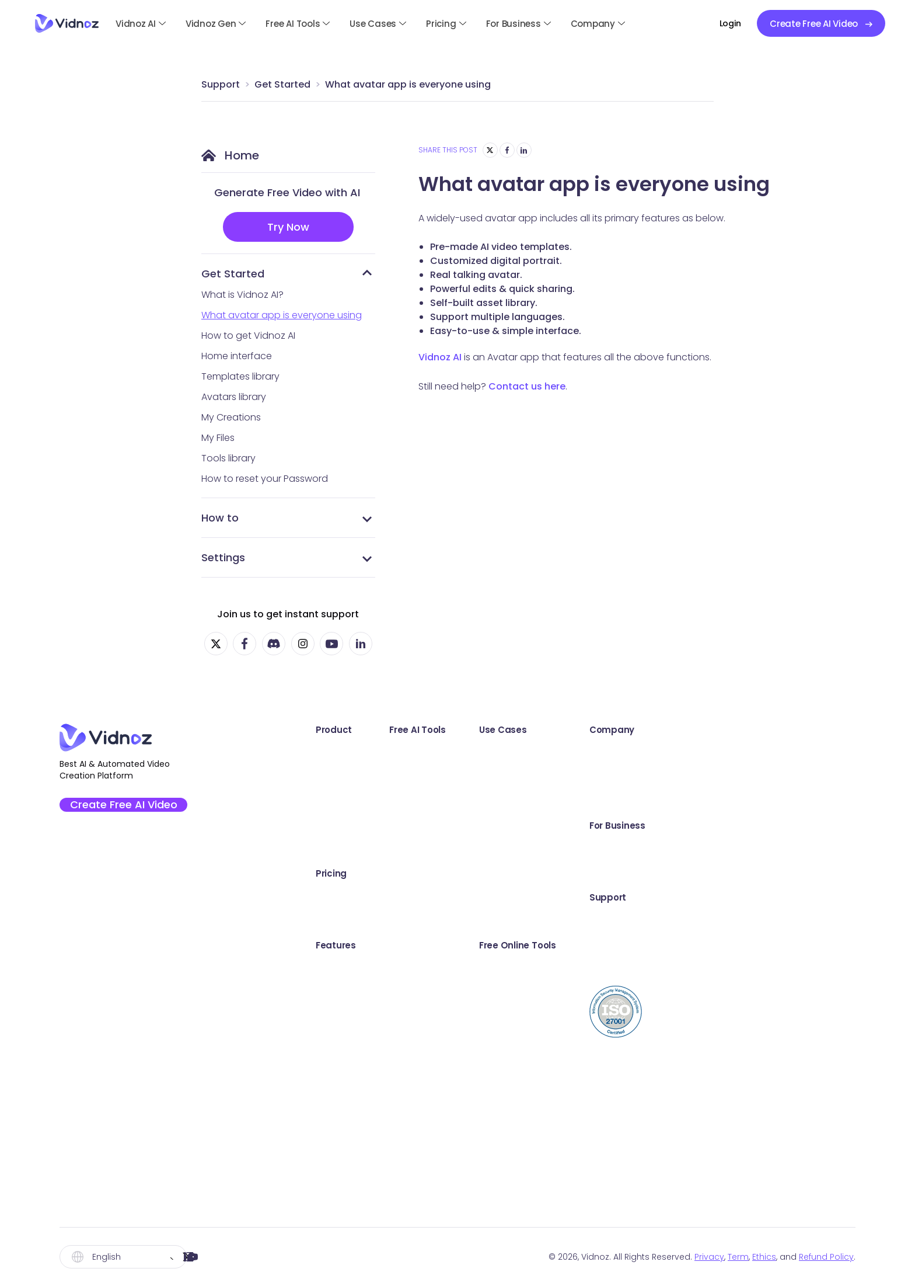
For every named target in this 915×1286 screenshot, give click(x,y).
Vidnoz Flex (333, 801)
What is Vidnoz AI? (242, 294)
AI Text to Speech (501, 1088)
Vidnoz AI (136, 24)
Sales (616, 753)
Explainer (624, 849)
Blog (758, 968)
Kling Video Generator (511, 1136)
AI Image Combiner (505, 968)
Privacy (709, 1257)
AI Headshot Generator (514, 944)
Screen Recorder (641, 968)
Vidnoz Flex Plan (343, 920)
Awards (765, 753)
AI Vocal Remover (501, 1112)
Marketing (626, 777)
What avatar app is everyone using (408, 84)
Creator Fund (778, 777)
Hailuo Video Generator (515, 1184)
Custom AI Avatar (347, 1064)
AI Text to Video (497, 777)
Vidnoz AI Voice (343, 849)
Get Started (282, 84)
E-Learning (628, 896)
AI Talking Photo (497, 753)
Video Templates (347, 1016)
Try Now (288, 227)
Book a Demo (778, 849)
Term (738, 1257)
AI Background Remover (516, 1016)
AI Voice (326, 1040)
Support (220, 84)
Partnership (773, 801)
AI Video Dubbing (501, 873)
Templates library (240, 376)
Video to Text (634, 1208)
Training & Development (659, 873)
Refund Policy (826, 1257)
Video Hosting (636, 1136)
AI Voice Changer (501, 1064)
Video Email (630, 1088)
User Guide (772, 920)
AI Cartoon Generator (511, 992)
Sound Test (629, 992)
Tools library (228, 458)
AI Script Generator (504, 849)
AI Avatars (330, 968)
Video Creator (636, 1160)
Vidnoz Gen (211, 24)
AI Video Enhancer (503, 801)
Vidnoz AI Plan (339, 896)
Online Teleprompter (650, 1184)
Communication (641, 801)
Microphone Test (642, 1016)
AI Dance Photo (497, 825)
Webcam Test (636, 1040)
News (616, 920)
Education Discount (792, 873)
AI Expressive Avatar (352, 992)
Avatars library (233, 397)
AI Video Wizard (343, 1088)
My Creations (231, 417)
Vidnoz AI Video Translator (367, 825)
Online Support (782, 944)
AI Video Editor (340, 1112)
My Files (218, 437)
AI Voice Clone (494, 1040)
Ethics (764, 1257)
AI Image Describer (504, 1160)
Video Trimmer (636, 1064)
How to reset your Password (264, 478)
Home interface (236, 356)
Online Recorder (498, 896)
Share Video (631, 1112)
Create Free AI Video (130, 808)
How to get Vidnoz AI (248, 335)
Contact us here (526, 386)
